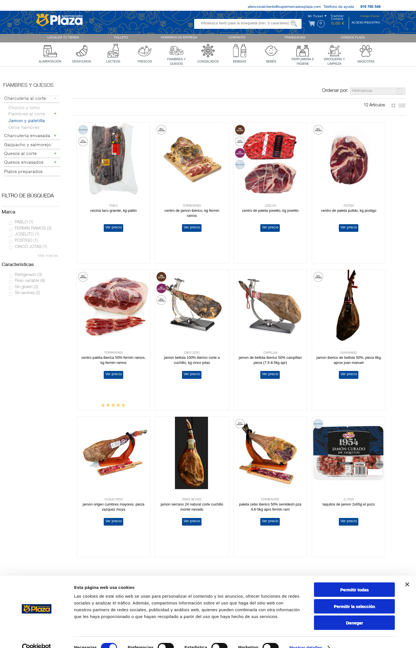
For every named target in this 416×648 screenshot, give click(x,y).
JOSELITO (27, 234)
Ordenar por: (335, 90)
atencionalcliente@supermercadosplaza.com (284, 7)
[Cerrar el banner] (407, 574)
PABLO (24, 222)
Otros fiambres (24, 128)
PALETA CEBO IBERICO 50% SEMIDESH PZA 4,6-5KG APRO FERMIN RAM (107, 470)
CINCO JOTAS (31, 247)
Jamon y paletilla (26, 121)
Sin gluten (26, 287)
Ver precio (107, 215)
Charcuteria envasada (27, 136)
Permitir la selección (354, 595)
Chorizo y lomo (24, 108)
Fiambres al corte (26, 114)
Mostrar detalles (305, 636)
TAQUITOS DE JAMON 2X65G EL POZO (172, 465)
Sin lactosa (27, 293)
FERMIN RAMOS (33, 228)
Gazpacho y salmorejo (27, 145)
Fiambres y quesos (28, 85)
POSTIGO (26, 241)
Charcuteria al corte (25, 99)
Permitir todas (354, 578)
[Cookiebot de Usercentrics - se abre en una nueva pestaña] (36, 637)
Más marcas (48, 256)
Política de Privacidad (313, 562)
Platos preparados (23, 172)
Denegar (354, 612)
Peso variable (30, 281)
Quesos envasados (24, 163)
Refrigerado (28, 275)
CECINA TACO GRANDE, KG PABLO (107, 198)
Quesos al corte (20, 154)
